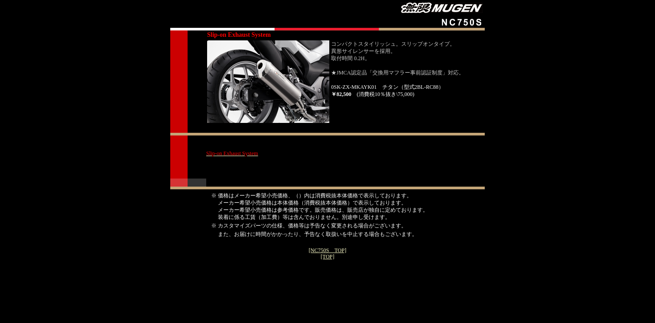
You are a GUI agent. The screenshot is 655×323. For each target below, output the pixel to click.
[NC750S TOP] (327, 250)
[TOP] (327, 256)
